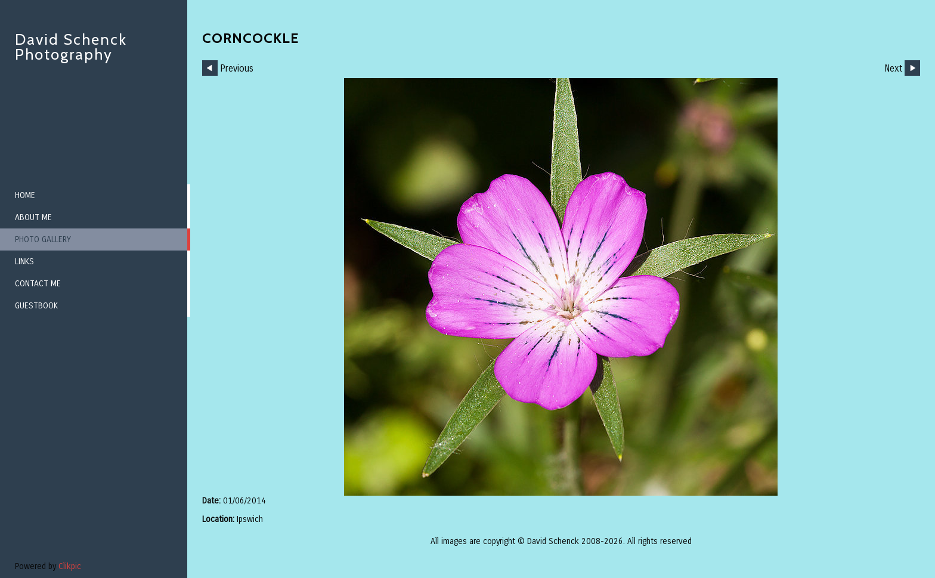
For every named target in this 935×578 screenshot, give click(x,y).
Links (24, 261)
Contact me (38, 284)
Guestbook (36, 306)
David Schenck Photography (71, 46)
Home (25, 195)
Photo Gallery (43, 239)
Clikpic (69, 566)
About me (33, 217)
